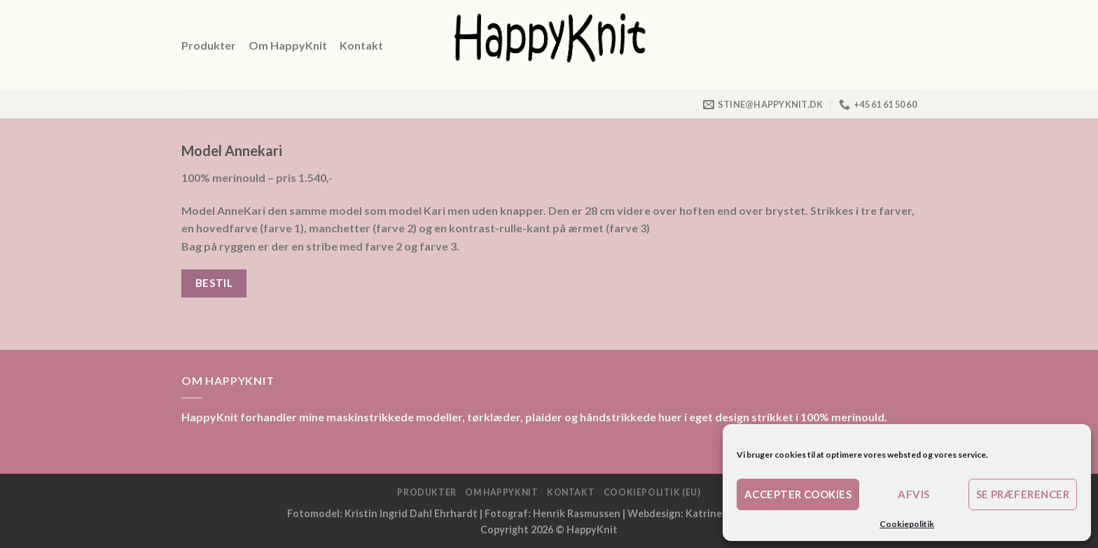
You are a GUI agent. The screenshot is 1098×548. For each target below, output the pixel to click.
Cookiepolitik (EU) (652, 492)
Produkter (208, 45)
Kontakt (361, 45)
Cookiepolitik (907, 524)
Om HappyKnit (288, 45)
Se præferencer (1022, 494)
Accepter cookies (798, 494)
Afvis (913, 494)
